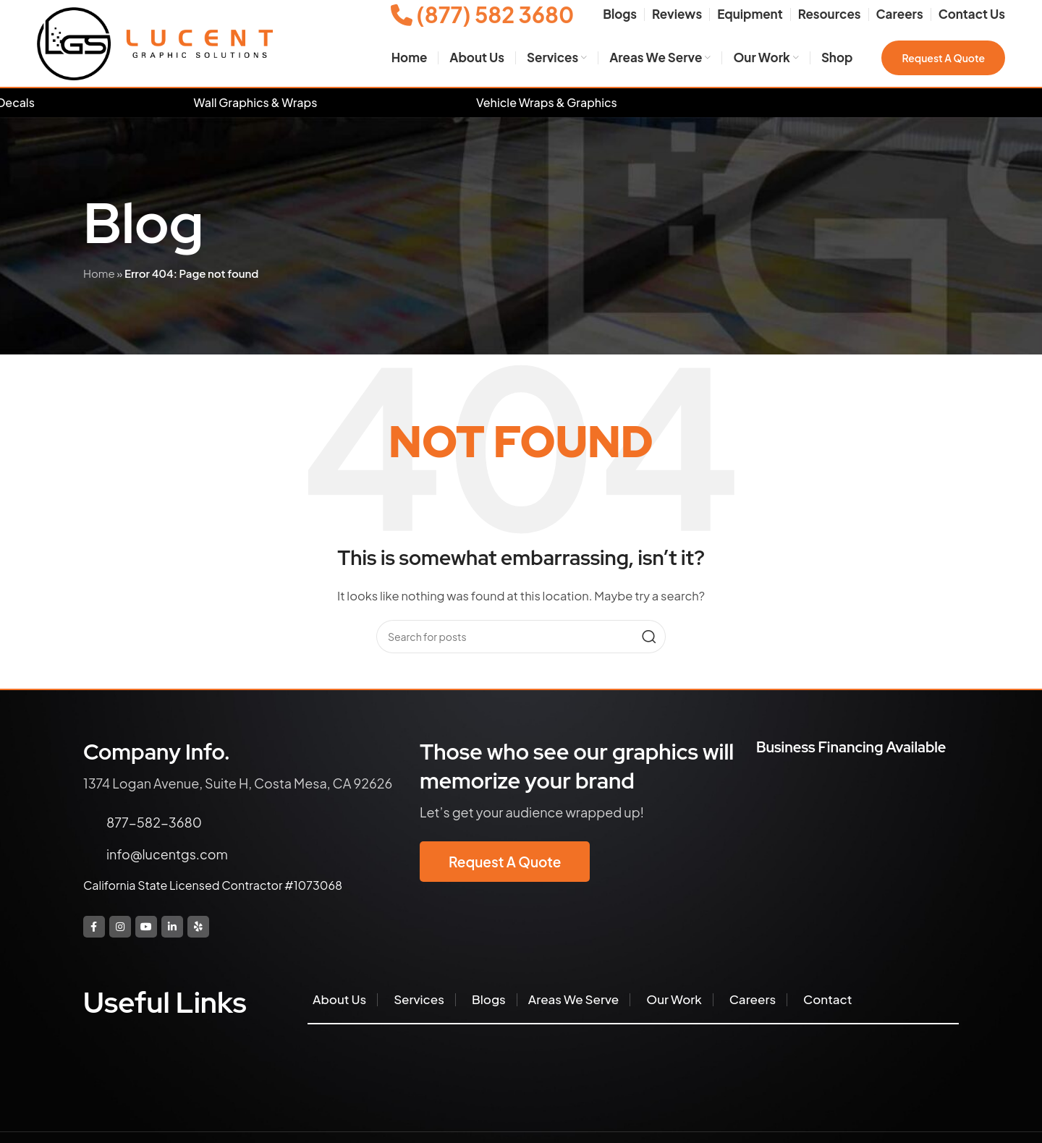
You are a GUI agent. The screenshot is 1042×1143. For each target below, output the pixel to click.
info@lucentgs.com (167, 854)
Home (99, 273)
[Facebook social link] (94, 927)
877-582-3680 (154, 822)
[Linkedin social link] (172, 927)
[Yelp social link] (198, 927)
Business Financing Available (851, 747)
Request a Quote (943, 57)
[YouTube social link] (146, 927)
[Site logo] (155, 42)
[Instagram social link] (120, 927)
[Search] (521, 636)
